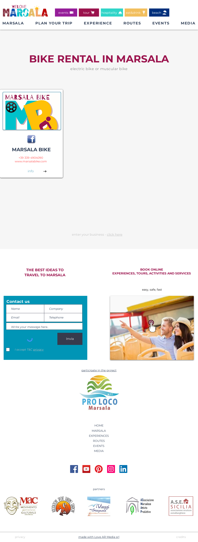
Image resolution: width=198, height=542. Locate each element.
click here (114, 234)
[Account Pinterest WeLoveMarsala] (99, 469)
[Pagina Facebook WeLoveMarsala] (74, 469)
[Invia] (69, 339)
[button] (54, 23)
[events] (66, 12)
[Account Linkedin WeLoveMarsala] (123, 469)
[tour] (89, 12)
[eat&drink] (136, 12)
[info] (30, 171)
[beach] (159, 12)
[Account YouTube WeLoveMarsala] (86, 469)
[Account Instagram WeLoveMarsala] (111, 469)
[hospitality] (112, 12)
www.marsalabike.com (31, 161)
